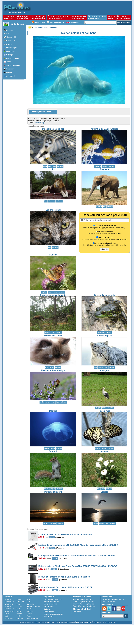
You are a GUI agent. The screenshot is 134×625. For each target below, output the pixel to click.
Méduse (53, 411)
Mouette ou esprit (53, 492)
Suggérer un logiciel (51, 604)
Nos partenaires (62, 622)
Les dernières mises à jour (53, 599)
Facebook (19, 618)
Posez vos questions (109, 602)
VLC (6, 616)
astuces (88, 599)
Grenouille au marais (104, 295)
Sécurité (29, 614)
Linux (7, 614)
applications (81, 599)
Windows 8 (9, 604)
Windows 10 (9, 602)
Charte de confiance (26, 622)
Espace (9, 72)
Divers (9, 44)
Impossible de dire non (53, 129)
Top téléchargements (51, 602)
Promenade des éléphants (53, 295)
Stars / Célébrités (13, 65)
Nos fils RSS (39, 23)
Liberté (104, 492)
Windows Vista (10, 609)
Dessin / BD (11, 37)
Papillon (53, 255)
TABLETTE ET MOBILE (59, 17)
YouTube (30, 611)
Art (7, 34)
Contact (72, 622)
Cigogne (104, 370)
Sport (9, 62)
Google (29, 609)
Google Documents (33, 606)
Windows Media (32, 618)
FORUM (123, 17)
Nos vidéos (74, 23)
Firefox (18, 609)
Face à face (104, 411)
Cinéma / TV (11, 41)
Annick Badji (39, 123)
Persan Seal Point (53, 336)
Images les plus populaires (53, 614)
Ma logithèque (49, 606)
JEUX (111, 17)
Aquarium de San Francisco (104, 129)
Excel (28, 602)
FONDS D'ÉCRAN (97, 17)
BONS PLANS (79, 17)
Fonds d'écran (17, 24)
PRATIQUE (23, 17)
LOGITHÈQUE (38, 17)
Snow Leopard (104, 336)
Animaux (9, 30)
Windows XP (9, 611)
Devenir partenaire (49, 622)
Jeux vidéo (10, 51)
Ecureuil (53, 451)
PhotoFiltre (9, 618)
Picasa (29, 616)
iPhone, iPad (20, 602)
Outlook (19, 614)
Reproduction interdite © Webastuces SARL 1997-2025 (95, 622)
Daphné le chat (53, 210)
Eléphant (104, 169)
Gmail (18, 611)
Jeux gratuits (48, 616)
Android (19, 599)
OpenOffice (30, 604)
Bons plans (77, 612)
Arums (104, 451)
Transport (10, 69)
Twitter (18, 616)
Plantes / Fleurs (12, 58)
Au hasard (10, 76)
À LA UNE (9, 17)
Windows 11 (9, 599)
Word (28, 599)
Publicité (38, 622)
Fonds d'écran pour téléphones (84, 606)
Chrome (19, 606)
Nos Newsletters (57, 23)
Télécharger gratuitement (43, 111)
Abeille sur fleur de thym (53, 370)
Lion (53, 169)
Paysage (9, 55)
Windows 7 (9, 606)
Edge (18, 604)
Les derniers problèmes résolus (113, 599)
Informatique (11, 48)
